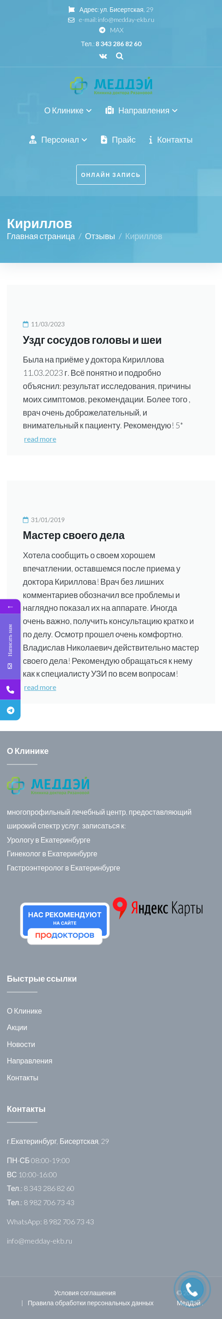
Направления (30, 1060)
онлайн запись (111, 174)
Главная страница (41, 236)
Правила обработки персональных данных (90, 1303)
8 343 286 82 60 (118, 44)
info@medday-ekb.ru (126, 19)
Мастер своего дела (74, 535)
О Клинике (24, 1010)
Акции (17, 1027)
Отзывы (100, 236)
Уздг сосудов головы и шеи (92, 339)
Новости (21, 1044)
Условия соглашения (85, 1293)
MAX (116, 30)
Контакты (22, 1077)
